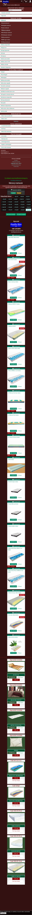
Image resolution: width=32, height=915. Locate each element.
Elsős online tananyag (6, 147)
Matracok (4, 20)
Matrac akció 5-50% (6, 61)
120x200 (22, 201)
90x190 (10, 199)
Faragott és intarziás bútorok (8, 94)
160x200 (10, 207)
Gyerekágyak (4, 74)
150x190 (22, 204)
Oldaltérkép (16, 121)
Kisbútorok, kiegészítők (7, 97)
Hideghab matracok (6, 25)
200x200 (23, 209)
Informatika (4, 136)
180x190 (29, 207)
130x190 (29, 201)
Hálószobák (4, 111)
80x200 (22, 196)
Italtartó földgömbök (6, 67)
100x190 (22, 199)
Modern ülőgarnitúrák (6, 105)
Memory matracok (6, 30)
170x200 (22, 207)
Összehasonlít (17, 235)
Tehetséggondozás (6, 141)
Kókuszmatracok (6, 37)
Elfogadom (3, 913)
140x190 (10, 204)
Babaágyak (4, 77)
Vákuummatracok (6, 42)
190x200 (16, 209)
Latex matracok (5, 27)
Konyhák (3, 102)
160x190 (4, 207)
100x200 (28, 199)
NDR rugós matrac (6, 39)
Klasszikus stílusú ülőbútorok (8, 108)
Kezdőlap (13, 180)
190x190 (10, 209)
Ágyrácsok (4, 47)
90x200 (15, 199)
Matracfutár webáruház (6, 131)
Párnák (3, 53)
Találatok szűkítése (16, 190)
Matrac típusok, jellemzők (7, 115)
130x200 (4, 204)
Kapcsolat (4, 15)
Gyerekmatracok (5, 23)
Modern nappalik (5, 88)
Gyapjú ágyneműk (5, 50)
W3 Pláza (3, 128)
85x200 (4, 199)
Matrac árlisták (5, 64)
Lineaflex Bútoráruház (6, 125)
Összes (28, 209)
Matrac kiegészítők (6, 44)
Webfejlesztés (5, 138)
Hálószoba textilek (6, 58)
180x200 (4, 209)
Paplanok (4, 56)
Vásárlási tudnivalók (6, 12)
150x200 (29, 204)
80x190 (16, 196)
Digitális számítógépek (6, 144)
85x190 (27, 196)
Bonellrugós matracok (7, 32)
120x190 (16, 201)
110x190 (4, 201)
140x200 (16, 204)
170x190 (16, 207)
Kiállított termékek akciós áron (8, 91)
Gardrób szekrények (6, 86)
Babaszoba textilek (6, 80)
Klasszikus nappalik (6, 83)
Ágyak (3, 71)
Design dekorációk (6, 100)
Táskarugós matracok (7, 34)
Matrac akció (4, 118)
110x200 (10, 201)
